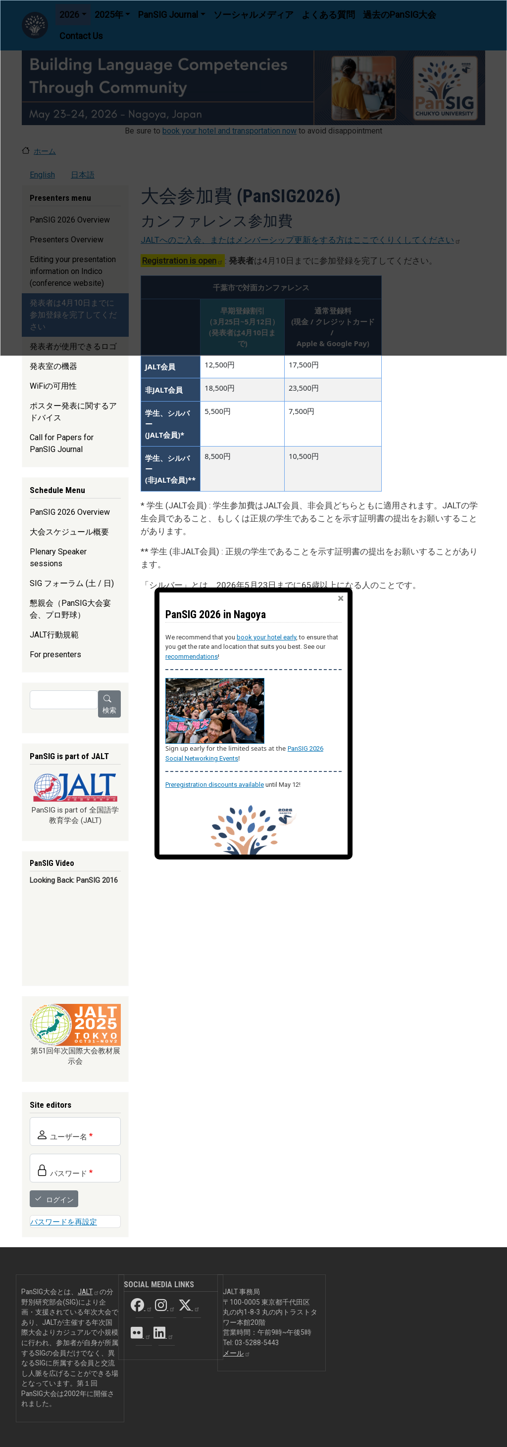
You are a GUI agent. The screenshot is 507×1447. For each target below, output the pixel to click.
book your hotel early (266, 637)
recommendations (191, 656)
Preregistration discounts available (214, 784)
